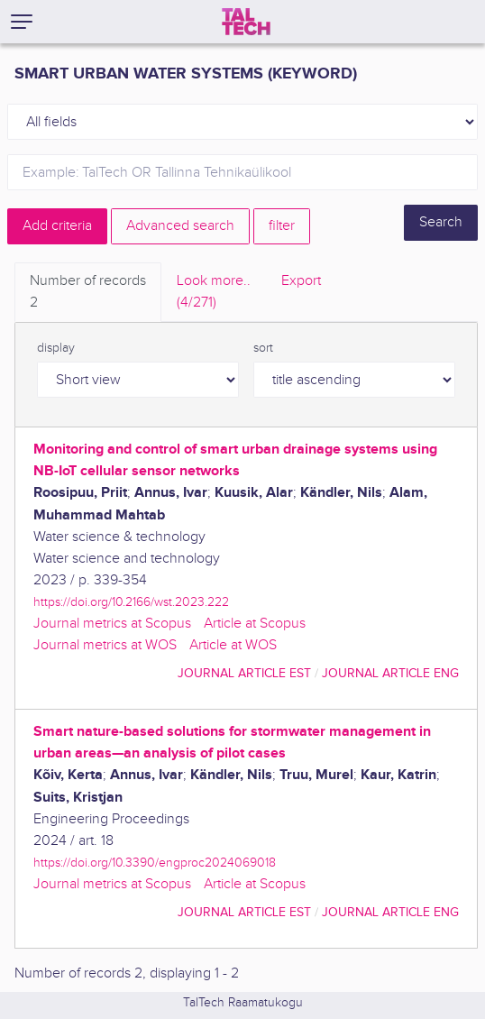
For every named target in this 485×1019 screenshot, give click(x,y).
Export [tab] (301, 280)
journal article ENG (390, 673)
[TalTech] (246, 21)
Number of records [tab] (88, 293)
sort (263, 348)
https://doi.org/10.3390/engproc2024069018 (154, 862)
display (56, 348)
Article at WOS (233, 645)
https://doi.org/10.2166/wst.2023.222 (131, 602)
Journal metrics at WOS (105, 645)
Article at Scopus (255, 623)
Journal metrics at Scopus (112, 623)
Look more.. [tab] (214, 293)
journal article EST (244, 673)
